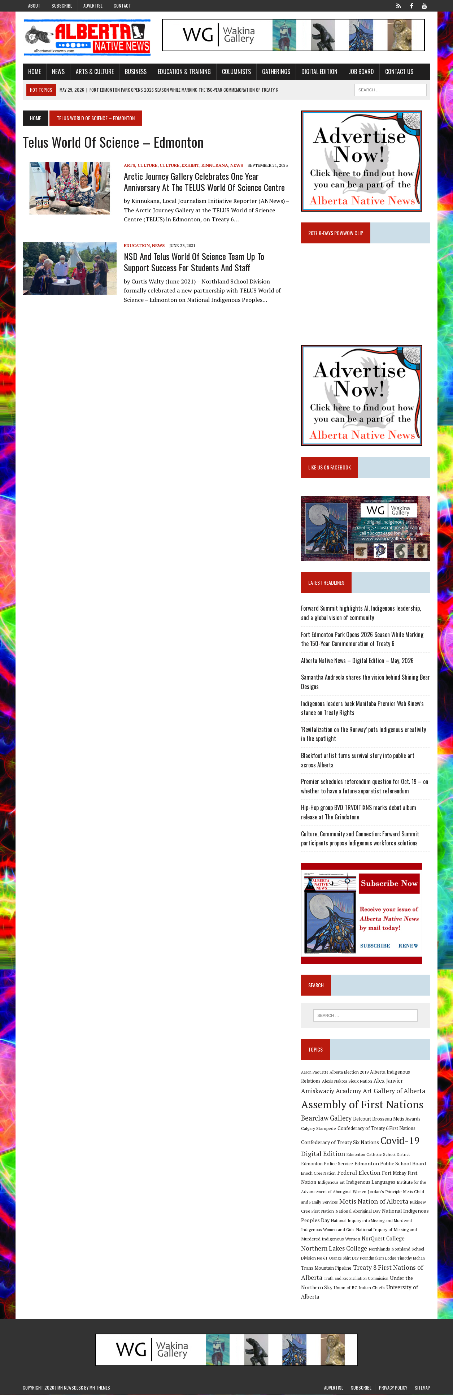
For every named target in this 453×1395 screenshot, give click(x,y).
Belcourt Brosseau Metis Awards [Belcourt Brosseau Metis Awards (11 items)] (387, 1119)
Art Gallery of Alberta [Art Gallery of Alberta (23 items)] (394, 1091)
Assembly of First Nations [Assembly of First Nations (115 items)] (362, 1104)
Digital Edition (319, 71)
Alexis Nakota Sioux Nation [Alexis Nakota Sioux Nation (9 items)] (347, 1081)
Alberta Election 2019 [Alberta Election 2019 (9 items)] (349, 1072)
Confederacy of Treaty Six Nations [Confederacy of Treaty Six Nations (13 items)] (340, 1142)
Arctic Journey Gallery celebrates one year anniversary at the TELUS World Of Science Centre (204, 181)
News (58, 71)
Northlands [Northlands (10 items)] (380, 1249)
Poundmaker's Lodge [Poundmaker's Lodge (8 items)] (378, 1258)
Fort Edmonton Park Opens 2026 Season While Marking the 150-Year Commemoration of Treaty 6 (362, 639)
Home (34, 71)
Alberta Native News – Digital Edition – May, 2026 (357, 660)
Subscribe (62, 6)
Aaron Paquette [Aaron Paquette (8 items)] (314, 1072)
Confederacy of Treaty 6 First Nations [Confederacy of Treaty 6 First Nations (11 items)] (377, 1129)
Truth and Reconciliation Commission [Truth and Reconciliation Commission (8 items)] (356, 1278)
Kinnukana (214, 165)
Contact (122, 6)
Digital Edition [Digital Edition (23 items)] (323, 1153)
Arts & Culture (95, 71)
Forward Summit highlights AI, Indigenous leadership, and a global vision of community (361, 613)
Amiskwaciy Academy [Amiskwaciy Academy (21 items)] (331, 1091)
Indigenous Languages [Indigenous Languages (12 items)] (371, 1182)
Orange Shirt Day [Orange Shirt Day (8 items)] (344, 1258)
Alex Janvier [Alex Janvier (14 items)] (388, 1081)
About (34, 6)
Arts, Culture (140, 165)
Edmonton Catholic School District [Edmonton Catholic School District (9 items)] (378, 1154)
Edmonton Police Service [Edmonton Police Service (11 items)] (327, 1164)
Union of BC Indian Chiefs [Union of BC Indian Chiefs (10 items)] (359, 1288)
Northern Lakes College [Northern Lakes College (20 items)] (334, 1248)
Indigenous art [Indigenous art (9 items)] (331, 1182)
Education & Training (184, 71)
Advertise (93, 6)
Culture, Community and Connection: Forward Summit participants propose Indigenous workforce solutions (360, 838)
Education (137, 245)
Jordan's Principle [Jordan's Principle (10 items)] (385, 1192)
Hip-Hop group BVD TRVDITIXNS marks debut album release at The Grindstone (359, 812)
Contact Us (399, 71)
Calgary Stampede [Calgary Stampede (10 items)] (318, 1128)
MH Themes (100, 1388)
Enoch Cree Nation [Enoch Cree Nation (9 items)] (318, 1173)
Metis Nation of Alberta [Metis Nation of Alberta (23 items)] (374, 1201)
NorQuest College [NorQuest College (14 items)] (383, 1238)
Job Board (361, 71)
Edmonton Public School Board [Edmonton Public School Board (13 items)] (390, 1163)
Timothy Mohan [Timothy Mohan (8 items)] (411, 1258)
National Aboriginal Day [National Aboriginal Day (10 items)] (358, 1211)
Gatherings (276, 71)
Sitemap (422, 1388)
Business (136, 71)
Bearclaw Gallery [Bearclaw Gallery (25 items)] (326, 1118)
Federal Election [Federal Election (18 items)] (359, 1173)
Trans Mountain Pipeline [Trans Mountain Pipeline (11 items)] (326, 1268)
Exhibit (190, 165)
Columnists (236, 71)
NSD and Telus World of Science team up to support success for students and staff (194, 262)
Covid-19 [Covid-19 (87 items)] (400, 1140)
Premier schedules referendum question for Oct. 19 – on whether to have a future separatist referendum (364, 786)
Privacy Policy (393, 1388)
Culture (169, 165)
